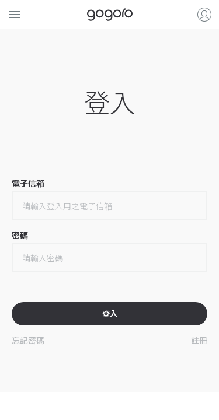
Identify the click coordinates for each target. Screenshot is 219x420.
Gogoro (110, 14)
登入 (204, 14)
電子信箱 (28, 182)
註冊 (199, 340)
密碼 (20, 234)
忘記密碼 (28, 340)
